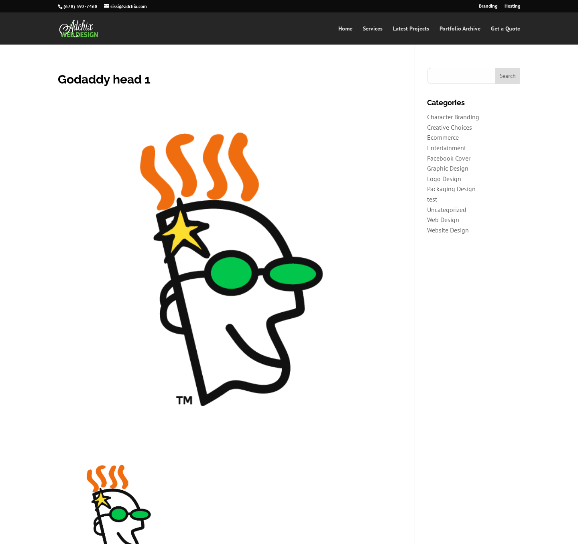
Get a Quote (505, 29)
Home (345, 29)
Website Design (448, 230)
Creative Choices (449, 127)
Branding (488, 6)
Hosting (512, 6)
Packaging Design (451, 189)
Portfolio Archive (460, 29)
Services (373, 29)
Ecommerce (443, 137)
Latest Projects (411, 29)
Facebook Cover (448, 158)
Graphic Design (447, 168)
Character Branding (453, 117)
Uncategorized (446, 210)
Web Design (443, 220)
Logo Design (444, 179)
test (432, 199)
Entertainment (446, 148)
